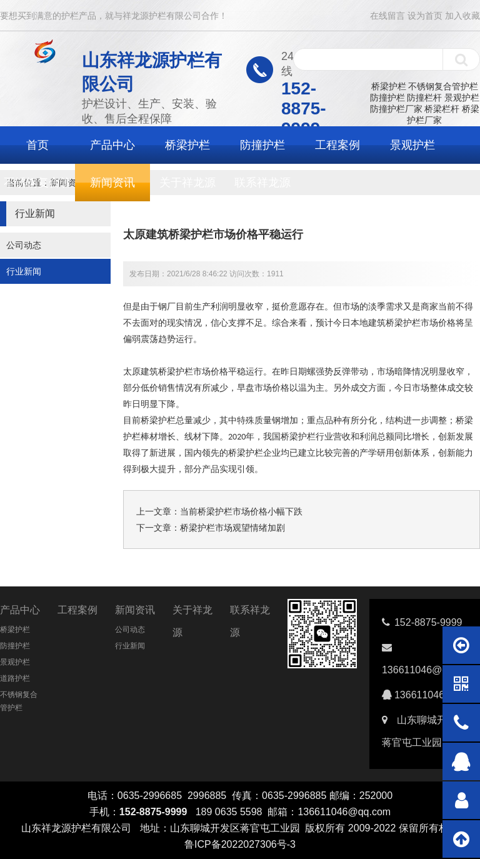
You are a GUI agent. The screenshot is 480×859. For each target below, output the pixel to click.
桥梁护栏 (388, 86)
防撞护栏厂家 (396, 109)
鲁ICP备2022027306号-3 (240, 844)
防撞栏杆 (424, 98)
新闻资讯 (112, 182)
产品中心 (112, 145)
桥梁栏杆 (441, 109)
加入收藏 (462, 16)
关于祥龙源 (187, 182)
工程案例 (337, 145)
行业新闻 (23, 271)
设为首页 (425, 16)
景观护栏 (461, 98)
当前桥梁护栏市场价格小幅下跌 (241, 511)
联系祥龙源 (262, 182)
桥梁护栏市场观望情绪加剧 (232, 528)
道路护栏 (15, 678)
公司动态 (23, 245)
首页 (37, 145)
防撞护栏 (387, 98)
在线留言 (387, 16)
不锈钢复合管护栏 (443, 86)
